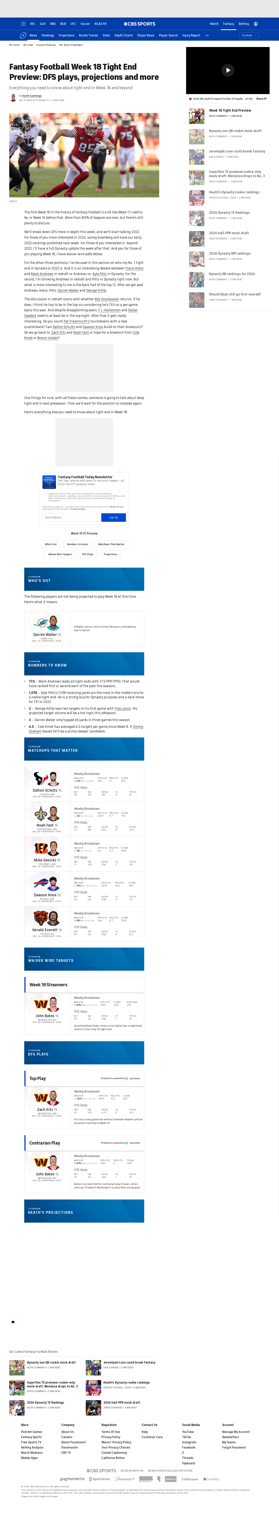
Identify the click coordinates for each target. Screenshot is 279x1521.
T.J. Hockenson (109, 310)
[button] (207, 35)
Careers (66, 1437)
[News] (33, 35)
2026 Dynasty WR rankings (230, 253)
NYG (79, 1005)
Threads (187, 1458)
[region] (228, 70)
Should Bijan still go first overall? (235, 294)
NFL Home (14, 45)
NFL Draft (28, 45)
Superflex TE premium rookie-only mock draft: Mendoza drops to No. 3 (52, 1384)
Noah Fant (81, 332)
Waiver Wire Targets (60, 554)
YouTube (188, 1432)
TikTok (186, 1437)
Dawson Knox (93, 327)
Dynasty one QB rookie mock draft (51, 1362)
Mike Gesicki (45, 860)
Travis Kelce (134, 268)
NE (79, 850)
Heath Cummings (32, 95)
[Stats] (106, 35)
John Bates (45, 1016)
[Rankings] (48, 35)
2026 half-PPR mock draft (121, 1403)
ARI (79, 920)
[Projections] (67, 35)
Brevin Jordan (47, 338)
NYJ (79, 885)
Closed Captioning (114, 1453)
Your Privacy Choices (116, 1447)
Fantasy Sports (31, 1437)
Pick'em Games (31, 1432)
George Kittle (96, 290)
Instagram (189, 1442)
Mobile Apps (29, 1458)
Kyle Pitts (99, 274)
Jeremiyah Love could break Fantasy (129, 1362)
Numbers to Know (77, 544)
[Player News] (146, 35)
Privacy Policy (111, 1437)
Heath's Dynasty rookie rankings (126, 1383)
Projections (110, 554)
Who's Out (51, 544)
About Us (67, 1432)
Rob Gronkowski (107, 299)
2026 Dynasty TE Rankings (45, 1403)
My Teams (229, 1442)
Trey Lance (122, 708)
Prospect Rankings (46, 45)
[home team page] (41, 623)
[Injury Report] (191, 35)
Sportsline (133, 1078)
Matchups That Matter (111, 544)
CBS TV (66, 1453)
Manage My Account (236, 1432)
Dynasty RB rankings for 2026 (232, 274)
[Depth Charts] (123, 35)
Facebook (188, 1447)
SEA (79, 1098)
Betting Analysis (32, 1447)
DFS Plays (87, 554)
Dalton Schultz (64, 327)
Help (145, 1432)
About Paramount (73, 1442)
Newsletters (230, 1437)
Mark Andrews (42, 274)
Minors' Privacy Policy (116, 1442)
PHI (79, 781)
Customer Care (152, 1437)
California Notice (113, 1458)
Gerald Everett (45, 930)
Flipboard (188, 1463)
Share (259, 98)
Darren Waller (68, 290)
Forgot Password (234, 1447)
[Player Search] (168, 35)
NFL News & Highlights (71, 45)
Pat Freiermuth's (77, 321)
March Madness (32, 1453)
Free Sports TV (31, 1442)
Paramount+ (69, 1447)
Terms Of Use (111, 1432)
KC (79, 815)
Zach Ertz (58, 332)
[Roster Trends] (88, 35)
